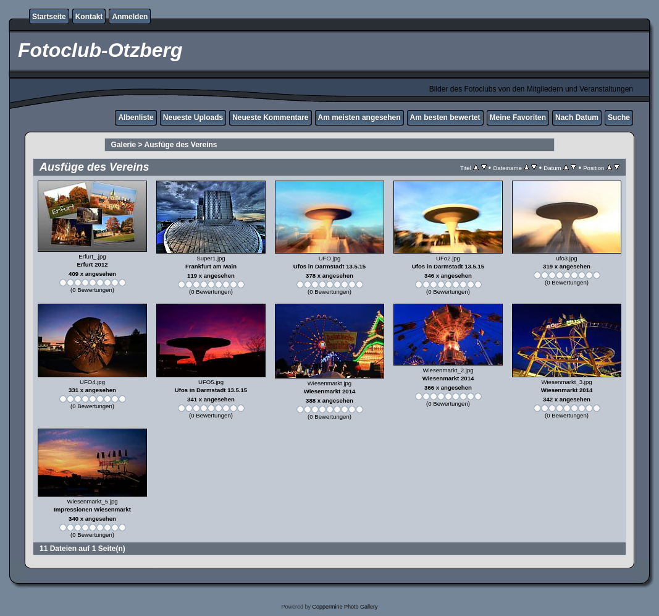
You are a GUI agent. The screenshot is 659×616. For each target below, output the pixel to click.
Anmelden (130, 16)
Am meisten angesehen (359, 117)
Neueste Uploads (193, 117)
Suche (619, 117)
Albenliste (135, 117)
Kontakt (89, 16)
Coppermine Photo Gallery (344, 607)
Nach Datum (576, 117)
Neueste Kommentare (270, 117)
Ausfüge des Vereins (181, 144)
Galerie (123, 144)
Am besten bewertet (445, 117)
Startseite (49, 16)
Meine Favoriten (518, 117)
